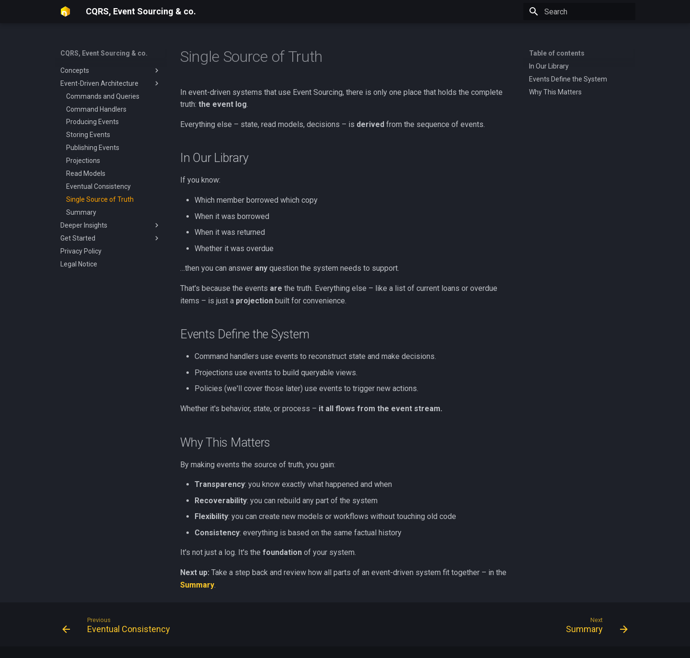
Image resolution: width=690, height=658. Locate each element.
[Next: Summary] (593, 627)
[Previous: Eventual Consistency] (119, 627)
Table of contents (557, 53)
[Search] (579, 11)
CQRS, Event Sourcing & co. (104, 53)
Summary (197, 584)
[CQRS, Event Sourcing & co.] (65, 11)
